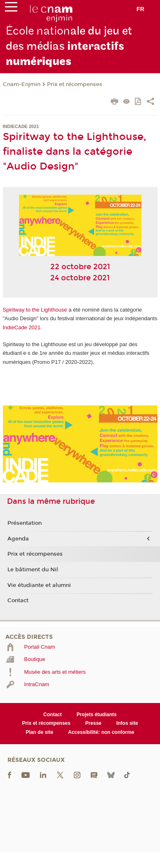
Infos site (127, 723)
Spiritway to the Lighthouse (35, 310)
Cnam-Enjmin (21, 84)
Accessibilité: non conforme (101, 732)
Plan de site (39, 732)
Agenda (18, 538)
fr (140, 9)
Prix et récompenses (74, 84)
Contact (17, 600)
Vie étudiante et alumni (39, 585)
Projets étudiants (97, 714)
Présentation (24, 523)
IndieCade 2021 (22, 327)
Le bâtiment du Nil (32, 569)
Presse (93, 723)
